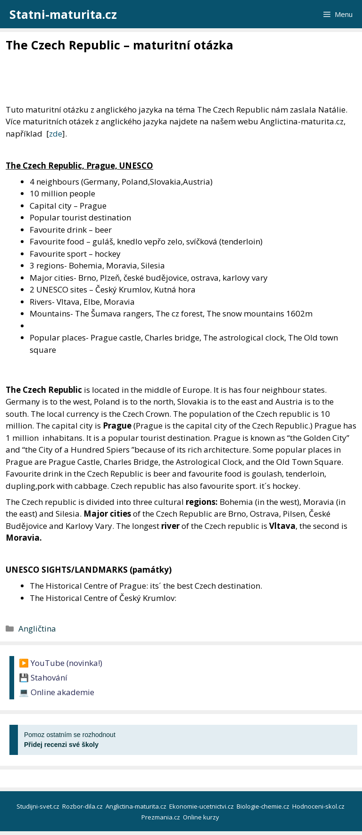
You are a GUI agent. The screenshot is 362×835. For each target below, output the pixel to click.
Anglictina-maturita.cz (137, 806)
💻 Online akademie (56, 692)
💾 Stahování (43, 677)
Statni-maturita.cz (63, 14)
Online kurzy (202, 817)
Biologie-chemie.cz (264, 806)
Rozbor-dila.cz (83, 806)
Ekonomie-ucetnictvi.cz (202, 806)
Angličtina (37, 628)
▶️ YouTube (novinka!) (60, 662)
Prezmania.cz (161, 817)
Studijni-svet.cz (38, 806)
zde (55, 133)
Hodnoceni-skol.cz (319, 806)
